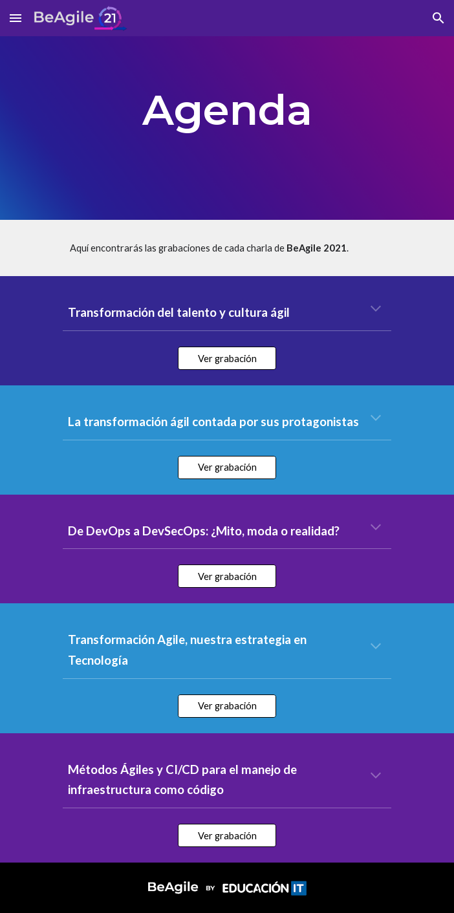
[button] (15, 18)
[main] (227, 109)
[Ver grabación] (226, 358)
